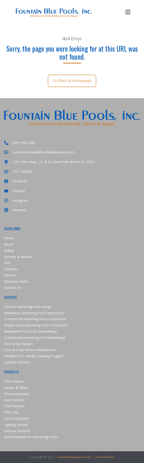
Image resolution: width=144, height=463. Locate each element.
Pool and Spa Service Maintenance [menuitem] (30, 350)
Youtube (14, 191)
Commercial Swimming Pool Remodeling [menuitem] (34, 337)
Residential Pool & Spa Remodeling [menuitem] (30, 331)
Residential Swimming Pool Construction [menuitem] (34, 313)
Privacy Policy (105, 457)
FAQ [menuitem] (7, 263)
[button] (127, 12)
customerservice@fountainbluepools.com (39, 152)
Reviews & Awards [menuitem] (18, 257)
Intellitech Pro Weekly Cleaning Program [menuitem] (34, 356)
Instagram (16, 200)
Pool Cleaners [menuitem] (14, 406)
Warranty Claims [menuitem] (16, 281)
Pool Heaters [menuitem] (14, 381)
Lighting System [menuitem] (16, 424)
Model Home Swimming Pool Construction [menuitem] (36, 325)
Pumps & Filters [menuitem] (16, 387)
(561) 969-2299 (19, 143)
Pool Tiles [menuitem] (11, 412)
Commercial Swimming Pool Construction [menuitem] (35, 319)
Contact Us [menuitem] (12, 287)
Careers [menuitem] (10, 275)
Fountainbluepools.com (74, 457)
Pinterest (15, 210)
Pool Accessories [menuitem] (17, 418)
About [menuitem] (8, 244)
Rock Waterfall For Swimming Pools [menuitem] (30, 437)
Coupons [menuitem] (10, 269)
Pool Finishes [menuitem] (14, 400)
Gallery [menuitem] (9, 250)
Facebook (15, 181)
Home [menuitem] (8, 238)
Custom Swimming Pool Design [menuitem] (27, 307)
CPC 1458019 (18, 171)
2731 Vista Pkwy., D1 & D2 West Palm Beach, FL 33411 (49, 162)
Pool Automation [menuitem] (17, 394)
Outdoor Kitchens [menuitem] (17, 362)
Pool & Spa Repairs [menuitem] (18, 344)
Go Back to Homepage (72, 80)
